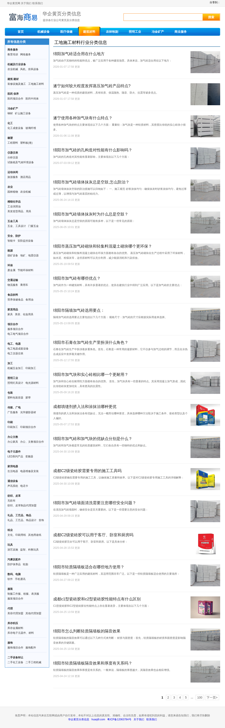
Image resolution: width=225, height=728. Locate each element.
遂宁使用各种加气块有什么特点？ (82, 118)
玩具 (10, 544)
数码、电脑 (14, 574)
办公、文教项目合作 (32, 441)
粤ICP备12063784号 (119, 719)
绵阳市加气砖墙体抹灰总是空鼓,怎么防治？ (91, 182)
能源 (10, 250)
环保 (10, 265)
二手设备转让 (15, 657)
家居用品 (12, 309)
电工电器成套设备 (18, 348)
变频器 (29, 456)
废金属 (11, 270)
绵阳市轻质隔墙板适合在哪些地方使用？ (88, 567)
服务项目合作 (15, 329)
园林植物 (12, 191)
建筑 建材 (13, 79)
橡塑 (10, 137)
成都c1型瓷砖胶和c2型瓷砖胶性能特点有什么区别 (97, 599)
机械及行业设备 (16, 64)
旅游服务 (12, 177)
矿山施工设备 (23, 113)
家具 (10, 314)
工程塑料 (12, 142)
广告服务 (12, 412)
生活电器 (12, 471)
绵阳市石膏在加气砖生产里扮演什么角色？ (90, 342)
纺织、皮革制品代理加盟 (21, 505)
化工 (10, 123)
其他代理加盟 (33, 613)
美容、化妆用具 (24, 314)
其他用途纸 (34, 534)
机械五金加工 (15, 368)
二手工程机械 (33, 662)
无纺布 (11, 500)
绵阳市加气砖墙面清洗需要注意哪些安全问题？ (94, 503)
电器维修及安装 (29, 471)
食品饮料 (12, 294)
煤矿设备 (12, 255)
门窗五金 (33, 226)
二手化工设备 (15, 662)
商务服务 (12, 49)
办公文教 (12, 436)
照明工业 (135, 31)
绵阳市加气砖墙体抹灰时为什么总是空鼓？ (90, 214)
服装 (10, 588)
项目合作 (12, 324)
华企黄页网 (13, 3)
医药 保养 (13, 93)
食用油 (29, 299)
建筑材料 (89, 31)
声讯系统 (12, 485)
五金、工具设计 (16, 226)
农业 (10, 186)
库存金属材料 (15, 628)
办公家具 (12, 441)
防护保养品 (14, 564)
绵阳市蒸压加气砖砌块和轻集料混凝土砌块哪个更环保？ (102, 246)
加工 (10, 363)
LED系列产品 (15, 456)
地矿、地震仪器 (29, 255)
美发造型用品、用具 (19, 211)
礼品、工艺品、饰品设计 (21, 520)
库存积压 (12, 623)
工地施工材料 (36, 83)
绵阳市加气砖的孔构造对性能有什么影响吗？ (92, 150)
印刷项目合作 (28, 427)
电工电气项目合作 (18, 333)
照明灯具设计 (15, 382)
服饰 (10, 642)
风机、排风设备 (29, 69)
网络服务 (25, 54)
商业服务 (180, 31)
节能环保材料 (25, 270)
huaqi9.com (98, 719)
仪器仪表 (12, 152)
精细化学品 (14, 201)
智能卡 (11, 240)
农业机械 (12, 69)
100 (199, 697)
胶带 (28, 397)
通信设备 (12, 481)
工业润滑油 (14, 206)
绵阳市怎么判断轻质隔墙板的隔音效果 (86, 631)
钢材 (10, 113)
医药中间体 (32, 98)
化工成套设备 (15, 128)
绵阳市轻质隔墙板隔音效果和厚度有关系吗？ (92, 663)
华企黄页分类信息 (78, 719)
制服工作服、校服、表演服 (23, 593)
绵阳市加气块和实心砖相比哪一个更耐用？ (90, 374)
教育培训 (12, 54)
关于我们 (26, 3)
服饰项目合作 (15, 647)
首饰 (41, 520)
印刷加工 (30, 368)
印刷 (10, 422)
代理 (10, 608)
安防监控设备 (25, 240)
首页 (21, 31)
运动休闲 (12, 172)
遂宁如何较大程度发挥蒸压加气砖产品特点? (92, 86)
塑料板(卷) (26, 142)
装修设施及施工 (16, 83)
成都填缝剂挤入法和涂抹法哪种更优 (84, 406)
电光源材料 (32, 382)
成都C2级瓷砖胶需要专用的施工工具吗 (87, 471)
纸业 (10, 530)
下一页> (212, 697)
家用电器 (12, 466)
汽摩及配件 (14, 559)
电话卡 (24, 485)
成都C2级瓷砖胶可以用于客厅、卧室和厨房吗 (93, 535)
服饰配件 (30, 647)
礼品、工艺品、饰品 (19, 515)
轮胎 (25, 564)
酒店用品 (25, 177)
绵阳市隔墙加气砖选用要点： (79, 310)
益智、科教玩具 (29, 549)
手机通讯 (20, 579)
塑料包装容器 (15, 397)
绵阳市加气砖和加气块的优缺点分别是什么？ (92, 438)
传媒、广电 (14, 407)
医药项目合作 (15, 98)
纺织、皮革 (14, 495)
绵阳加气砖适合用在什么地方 (79, 54)
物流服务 (12, 284)
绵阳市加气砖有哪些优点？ (77, 278)
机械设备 (43, 31)
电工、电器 (14, 343)
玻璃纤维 (30, 128)
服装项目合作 (15, 598)
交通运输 (12, 280)
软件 (10, 579)
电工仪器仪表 (15, 353)
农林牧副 (112, 31)
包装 (10, 392)
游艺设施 (12, 549)
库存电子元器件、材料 (20, 632)
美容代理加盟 (15, 613)
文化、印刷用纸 (16, 534)
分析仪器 (12, 157)
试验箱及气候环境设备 (20, 162)
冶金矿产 (158, 31)
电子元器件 (14, 451)
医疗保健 (66, 31)
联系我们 (37, 3)
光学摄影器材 (28, 412)
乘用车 (24, 284)
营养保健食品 (15, 299)
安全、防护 (14, 235)
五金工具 (12, 221)
